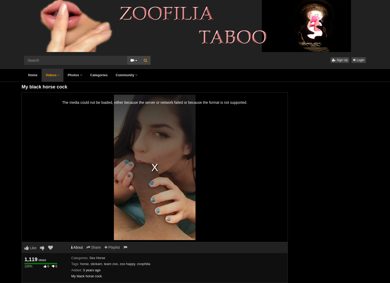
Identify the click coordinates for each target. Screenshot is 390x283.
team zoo (111, 264)
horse (84, 264)
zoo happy (127, 264)
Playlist (112, 247)
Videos (53, 75)
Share (94, 247)
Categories (99, 75)
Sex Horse (97, 258)
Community (126, 75)
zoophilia (143, 264)
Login (358, 60)
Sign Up (340, 60)
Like (30, 248)
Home (32, 75)
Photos (75, 75)
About (77, 247)
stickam (96, 264)
